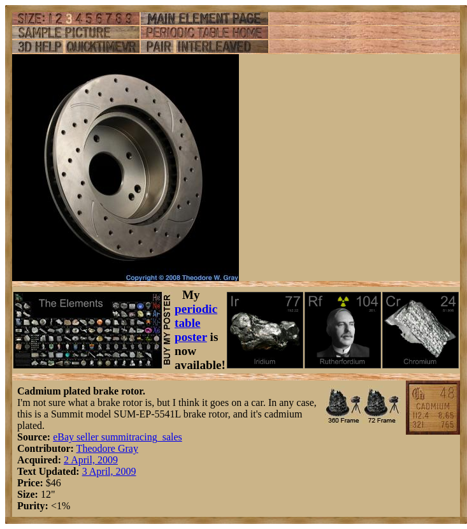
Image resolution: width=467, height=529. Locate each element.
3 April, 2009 (109, 471)
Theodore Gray (107, 448)
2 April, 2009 (91, 459)
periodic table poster (196, 323)
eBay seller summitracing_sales (117, 436)
